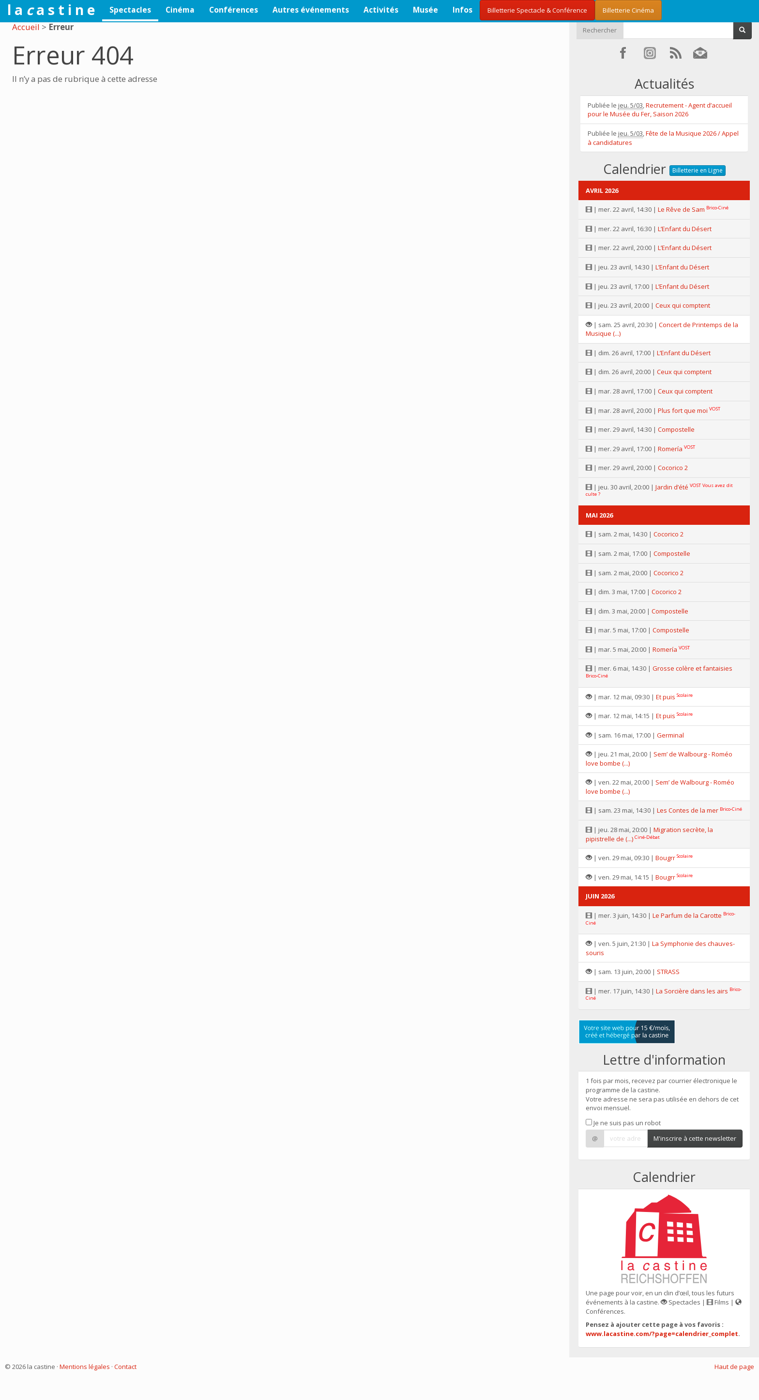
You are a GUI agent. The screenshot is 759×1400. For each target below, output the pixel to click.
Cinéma (180, 9)
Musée (425, 9)
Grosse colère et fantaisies (692, 668)
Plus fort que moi (683, 410)
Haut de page (734, 1366)
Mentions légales (85, 1366)
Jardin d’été (671, 487)
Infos (462, 9)
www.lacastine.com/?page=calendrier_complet (662, 1333)
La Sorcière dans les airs (692, 991)
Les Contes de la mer (687, 810)
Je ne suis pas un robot (623, 1122)
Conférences (233, 9)
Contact (125, 1366)
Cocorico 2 (673, 467)
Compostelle (676, 429)
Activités (381, 9)
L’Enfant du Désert (685, 228)
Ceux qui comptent (682, 305)
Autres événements (311, 9)
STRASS (668, 971)
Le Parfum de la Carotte (687, 915)
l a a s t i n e (51, 9)
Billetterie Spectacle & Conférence (537, 10)
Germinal (670, 735)
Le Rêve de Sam (681, 209)
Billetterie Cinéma (628, 10)
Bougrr (665, 857)
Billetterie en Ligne (697, 170)
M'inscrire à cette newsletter (694, 1138)
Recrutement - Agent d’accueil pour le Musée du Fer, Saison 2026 (660, 110)
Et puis (665, 696)
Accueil (26, 26)
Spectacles (130, 9)
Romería (670, 448)
